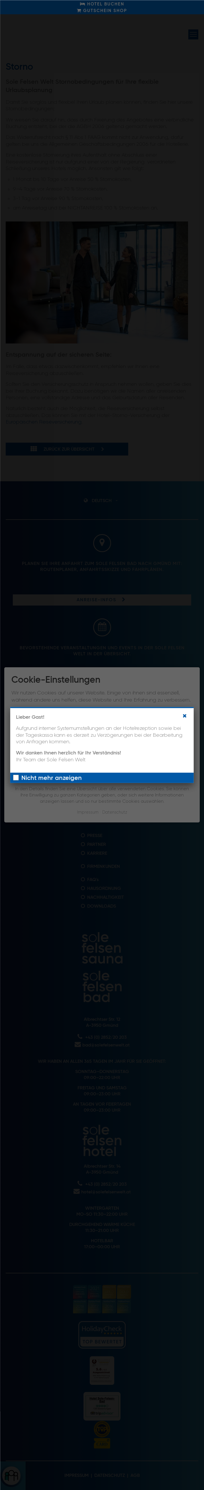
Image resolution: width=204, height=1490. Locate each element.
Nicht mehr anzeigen (51, 778)
